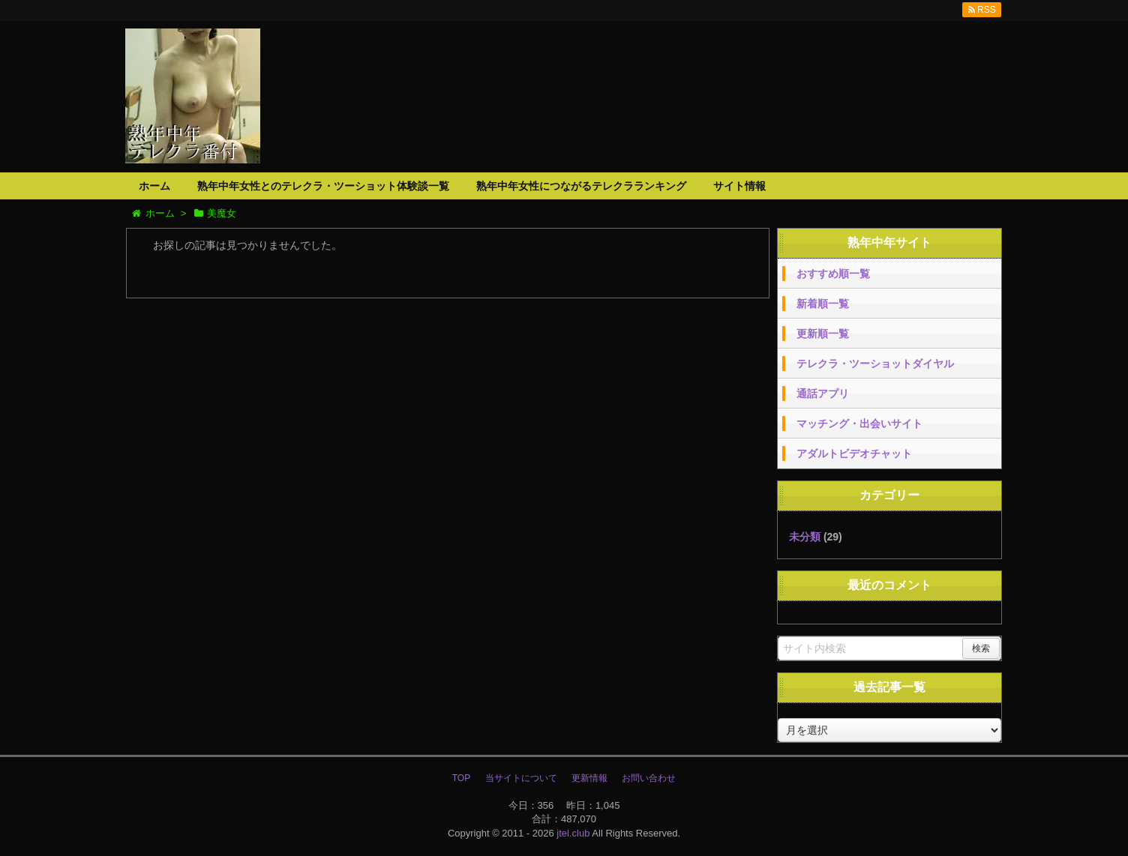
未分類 (804, 537)
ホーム (154, 186)
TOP (461, 778)
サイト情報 (739, 186)
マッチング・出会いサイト (859, 423)
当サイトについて (521, 778)
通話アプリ (822, 393)
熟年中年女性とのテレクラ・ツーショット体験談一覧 (323, 186)
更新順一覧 (822, 333)
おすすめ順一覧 (833, 273)
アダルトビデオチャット (854, 453)
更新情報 (590, 778)
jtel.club (573, 833)
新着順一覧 (822, 303)
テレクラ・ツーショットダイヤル (875, 363)
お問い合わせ (649, 778)
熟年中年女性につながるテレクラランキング (581, 186)
